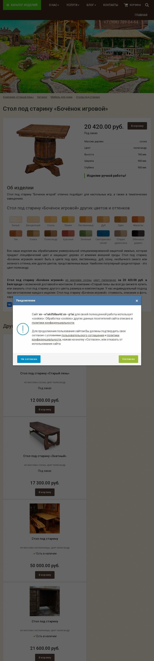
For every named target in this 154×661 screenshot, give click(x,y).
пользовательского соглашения (83, 335)
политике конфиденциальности (53, 322)
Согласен (128, 359)
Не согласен (29, 359)
